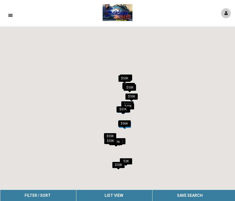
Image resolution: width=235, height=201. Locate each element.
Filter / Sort (38, 195)
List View (114, 195)
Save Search (190, 195)
